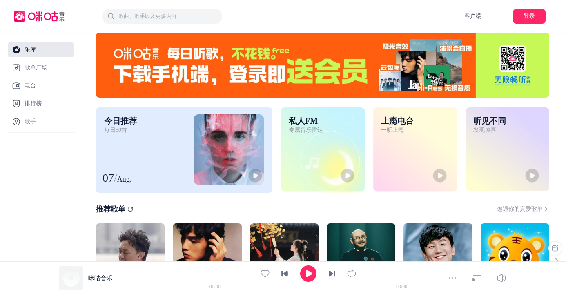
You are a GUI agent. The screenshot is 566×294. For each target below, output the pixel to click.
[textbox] (167, 16)
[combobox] (162, 16)
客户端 (472, 16)
